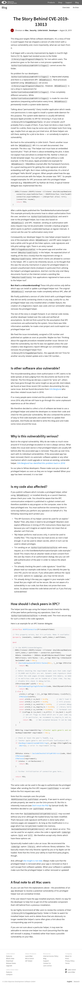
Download (9, 961)
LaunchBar (29, 956)
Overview (66, 7)
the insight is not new (32, 860)
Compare (9, 974)
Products (51, 2)
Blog (77, 2)
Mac (27, 30)
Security (33, 30)
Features (9, 956)
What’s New (10, 958)
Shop (60, 2)
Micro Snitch (29, 958)
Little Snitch (43, 30)
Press (67, 958)
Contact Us (47, 963)
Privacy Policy (69, 961)
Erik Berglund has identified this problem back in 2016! (41, 463)
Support (69, 2)
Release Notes (11, 963)
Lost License (47, 966)
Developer (53, 30)
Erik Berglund (55, 389)
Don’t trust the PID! (40, 805)
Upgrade (9, 966)
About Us (68, 956)
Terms (67, 963)
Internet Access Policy (50, 956)
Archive (76, 7)
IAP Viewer (28, 961)
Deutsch (77, 982)
